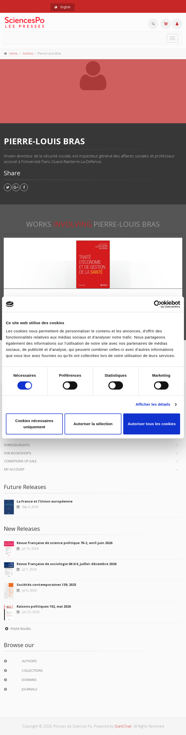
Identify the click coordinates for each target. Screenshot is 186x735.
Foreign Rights (17, 445)
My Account (14, 469)
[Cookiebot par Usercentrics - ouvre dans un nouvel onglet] (157, 304)
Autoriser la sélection (93, 424)
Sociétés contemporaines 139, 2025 (46, 584)
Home (13, 53)
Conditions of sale (20, 461)
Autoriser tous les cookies (152, 424)
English (62, 7)
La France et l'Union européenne (45, 501)
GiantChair (123, 726)
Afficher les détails (153, 404)
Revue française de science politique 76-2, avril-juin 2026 (64, 542)
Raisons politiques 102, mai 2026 (44, 606)
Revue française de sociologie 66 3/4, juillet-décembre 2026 (66, 564)
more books (17, 628)
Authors (28, 53)
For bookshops (17, 453)
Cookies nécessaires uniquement (34, 423)
